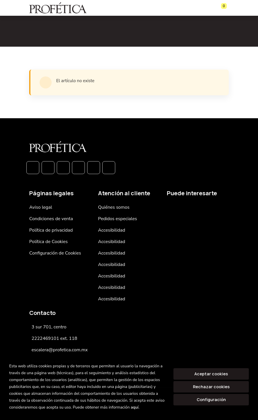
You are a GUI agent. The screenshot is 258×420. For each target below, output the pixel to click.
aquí (134, 407)
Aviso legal (40, 207)
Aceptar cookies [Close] (211, 373)
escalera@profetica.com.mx (60, 350)
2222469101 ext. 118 (54, 338)
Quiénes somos (114, 207)
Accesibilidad (111, 230)
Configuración (211, 399)
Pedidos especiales (117, 219)
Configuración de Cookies (55, 253)
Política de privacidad (51, 230)
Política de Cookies (48, 241)
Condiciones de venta (51, 219)
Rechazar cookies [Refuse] (211, 386)
